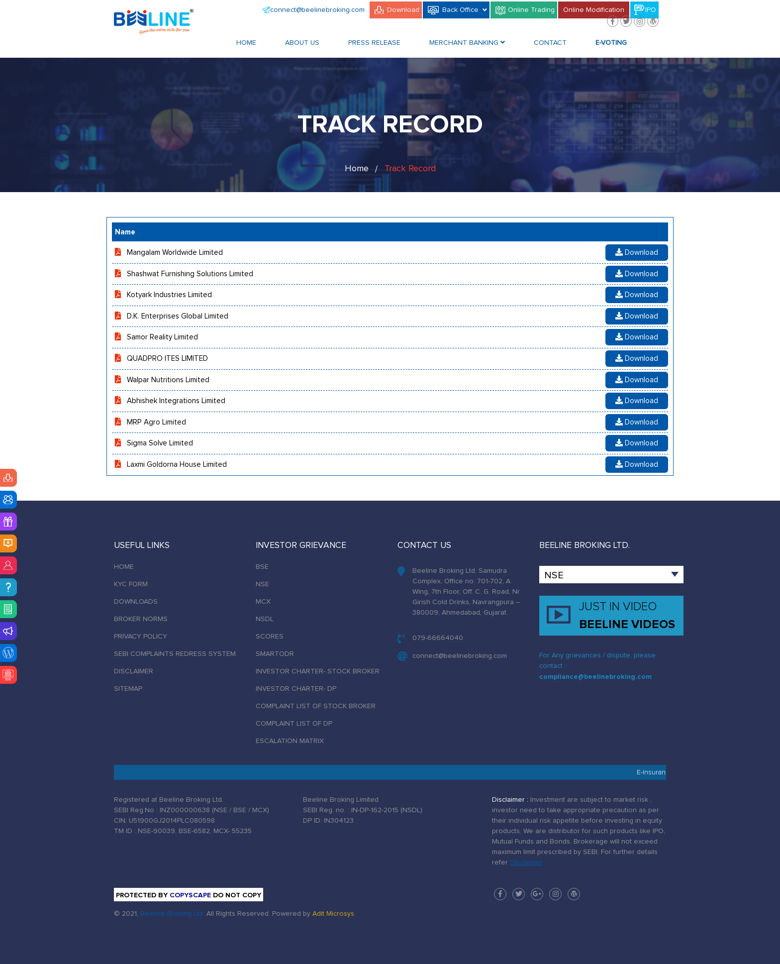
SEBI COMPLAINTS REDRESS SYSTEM (175, 653)
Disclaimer (526, 862)
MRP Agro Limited (156, 422)
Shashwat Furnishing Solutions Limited (190, 274)
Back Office (464, 9)
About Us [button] (302, 42)
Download (403, 9)
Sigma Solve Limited (160, 443)
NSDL (265, 619)
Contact (550, 42)
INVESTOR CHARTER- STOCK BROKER (318, 671)
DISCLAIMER (133, 671)
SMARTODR (275, 653)
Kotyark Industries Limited (169, 295)
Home (246, 42)
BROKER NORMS (141, 619)
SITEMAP (128, 688)
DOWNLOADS (136, 601)
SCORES (270, 636)
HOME (124, 566)
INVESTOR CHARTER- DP (296, 688)
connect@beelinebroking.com (317, 9)
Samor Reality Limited (162, 337)
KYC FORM (131, 584)
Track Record (410, 168)
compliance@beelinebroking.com (595, 676)
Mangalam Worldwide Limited (175, 252)
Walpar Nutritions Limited (168, 380)
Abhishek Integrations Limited (176, 401)
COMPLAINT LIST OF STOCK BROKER (316, 706)
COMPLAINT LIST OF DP (294, 723)
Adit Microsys (333, 913)
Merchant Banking (467, 42)
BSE (262, 566)
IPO (650, 9)
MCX (263, 601)
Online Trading (531, 9)
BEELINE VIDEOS (630, 615)
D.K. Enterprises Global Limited (177, 316)
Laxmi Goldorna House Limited (177, 464)
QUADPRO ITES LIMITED (167, 358)
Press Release (374, 42)
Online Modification (593, 9)
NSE (262, 584)
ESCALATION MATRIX (290, 741)
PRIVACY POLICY (140, 636)
